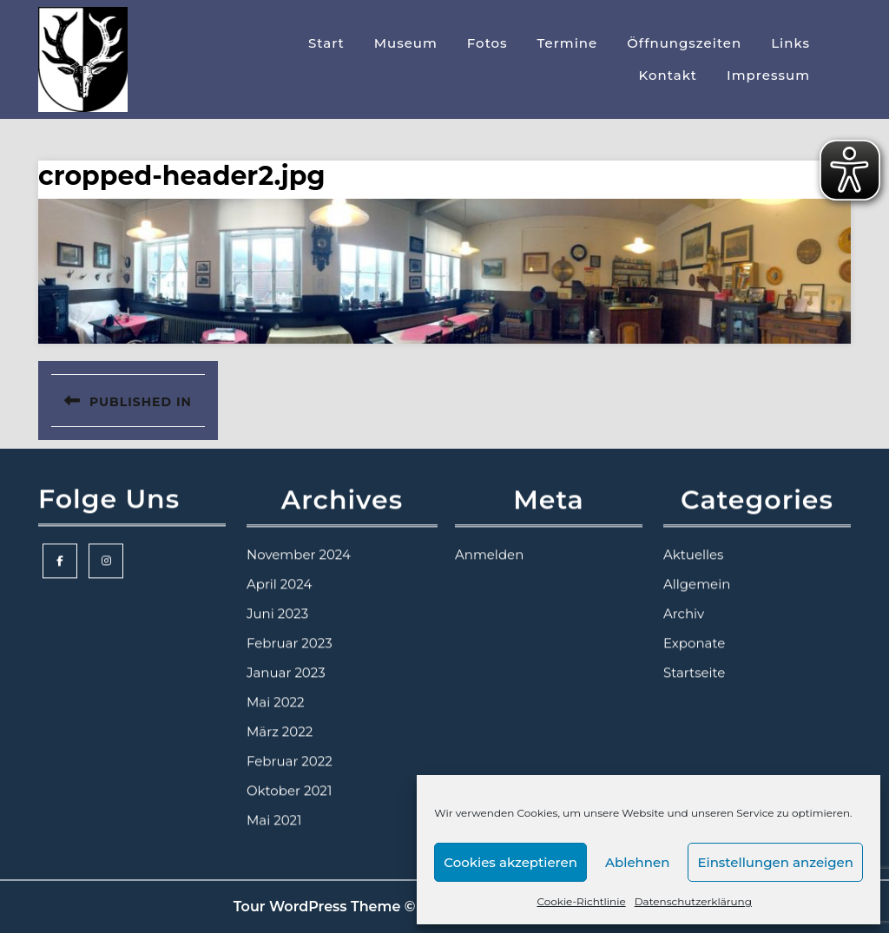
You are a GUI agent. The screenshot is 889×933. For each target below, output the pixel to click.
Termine (567, 43)
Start (326, 43)
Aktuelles (693, 570)
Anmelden (489, 570)
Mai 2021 (274, 835)
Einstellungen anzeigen (775, 862)
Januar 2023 (286, 688)
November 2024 (299, 570)
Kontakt (668, 75)
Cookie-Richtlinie (581, 901)
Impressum (768, 75)
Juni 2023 (277, 629)
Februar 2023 (290, 658)
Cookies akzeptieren (510, 862)
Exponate (694, 658)
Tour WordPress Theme (317, 906)
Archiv (683, 629)
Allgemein (696, 599)
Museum (406, 43)
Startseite (694, 688)
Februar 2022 (290, 776)
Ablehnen (637, 862)
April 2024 (279, 599)
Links (790, 43)
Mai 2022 (276, 717)
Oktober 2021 (289, 806)
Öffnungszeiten (684, 43)
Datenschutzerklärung (693, 901)
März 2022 (280, 747)
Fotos (487, 43)
